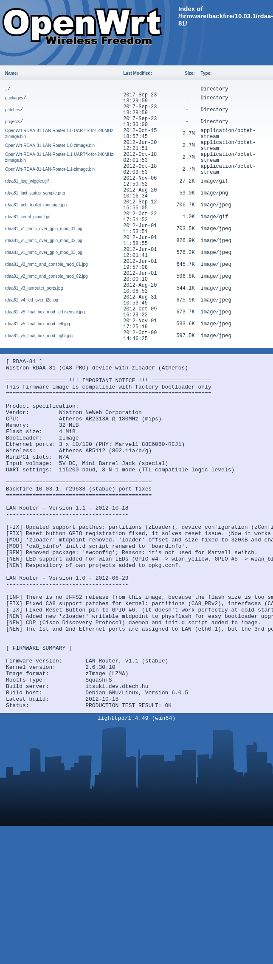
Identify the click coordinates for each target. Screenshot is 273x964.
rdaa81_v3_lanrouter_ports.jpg (34, 288)
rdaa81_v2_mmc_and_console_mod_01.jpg (46, 264)
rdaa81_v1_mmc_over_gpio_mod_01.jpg (43, 228)
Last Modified (137, 73)
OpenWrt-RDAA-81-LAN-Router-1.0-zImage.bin (50, 145)
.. (6, 89)
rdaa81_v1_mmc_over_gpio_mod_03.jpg (43, 252)
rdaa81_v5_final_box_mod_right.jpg (39, 335)
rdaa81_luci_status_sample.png (35, 193)
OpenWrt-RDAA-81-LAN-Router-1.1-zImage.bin (50, 169)
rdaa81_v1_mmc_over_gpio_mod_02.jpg (43, 240)
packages (14, 98)
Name (12, 73)
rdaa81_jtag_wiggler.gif (27, 181)
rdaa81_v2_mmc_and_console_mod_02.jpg (46, 276)
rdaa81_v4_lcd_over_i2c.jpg (31, 300)
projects (12, 121)
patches (12, 109)
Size (189, 73)
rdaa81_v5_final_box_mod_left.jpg (37, 323)
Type (206, 73)
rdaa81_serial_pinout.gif (28, 216)
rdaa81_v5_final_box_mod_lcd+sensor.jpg (45, 312)
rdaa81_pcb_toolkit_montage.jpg (36, 205)
